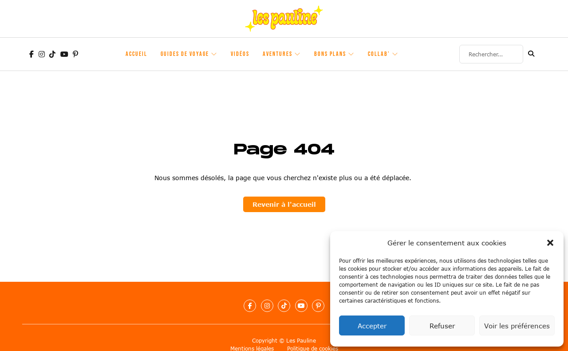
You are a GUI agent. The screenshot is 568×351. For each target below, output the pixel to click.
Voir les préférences (517, 326)
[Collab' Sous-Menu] (395, 54)
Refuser (442, 326)
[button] (550, 242)
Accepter (372, 326)
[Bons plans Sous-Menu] (351, 54)
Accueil (136, 54)
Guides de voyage (185, 54)
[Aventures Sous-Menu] (298, 54)
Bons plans (330, 54)
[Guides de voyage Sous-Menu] (214, 54)
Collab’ (379, 54)
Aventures (277, 54)
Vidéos (240, 54)
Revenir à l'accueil (284, 204)
